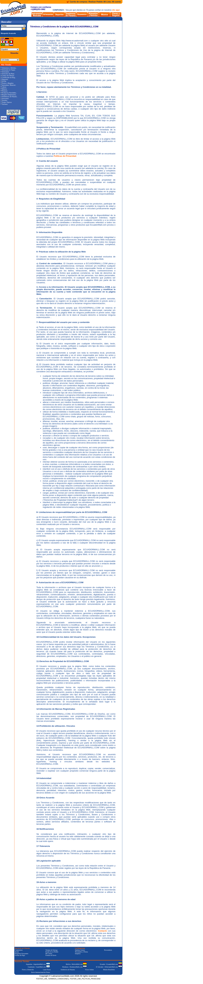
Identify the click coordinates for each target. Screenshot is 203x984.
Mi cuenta (116, 2)
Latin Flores (47, 969)
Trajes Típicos (6, 102)
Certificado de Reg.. (8, 77)
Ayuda (17, 952)
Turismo (4, 104)
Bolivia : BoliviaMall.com (76, 964)
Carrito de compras (78, 2)
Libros (3, 87)
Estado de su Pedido (51, 952)
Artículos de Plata (7, 74)
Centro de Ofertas (7, 75)
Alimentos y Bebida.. (9, 68)
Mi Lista (107, 2)
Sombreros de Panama (68, 969)
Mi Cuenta (48, 953)
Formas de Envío (50, 955)
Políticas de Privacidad (65, 156)
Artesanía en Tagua (8, 70)
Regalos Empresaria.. (9, 95)
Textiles (4, 100)
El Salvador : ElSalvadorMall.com (109, 967)
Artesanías (5, 72)
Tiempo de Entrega (51, 950)
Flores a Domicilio (28, 969)
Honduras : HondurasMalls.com (74, 967)
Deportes (4, 79)
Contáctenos (19, 950)
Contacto (102, 931)
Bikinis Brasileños (109, 969)
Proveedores (108, 950)
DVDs (3, 81)
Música (4, 89)
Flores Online (89, 969)
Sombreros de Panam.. (9, 96)
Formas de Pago (20, 955)
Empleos (78, 953)
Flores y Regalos (7, 83)
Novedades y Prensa (81, 952)
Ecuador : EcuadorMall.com (111, 964)
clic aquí (116, 10)
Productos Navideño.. (9, 93)
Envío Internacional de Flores (40, 972)
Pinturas (4, 91)
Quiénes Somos (80, 950)
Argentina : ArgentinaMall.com (38, 964)
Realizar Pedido (96, 2)
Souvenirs (5, 98)
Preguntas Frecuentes (21, 953)
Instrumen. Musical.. (8, 85)
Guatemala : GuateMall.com (39, 967)
